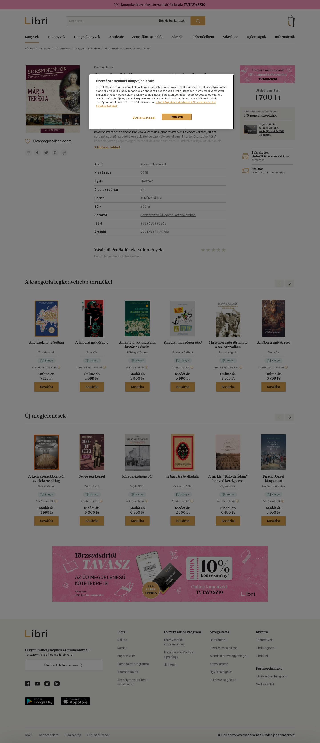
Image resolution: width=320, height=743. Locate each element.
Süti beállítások (144, 117)
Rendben (176, 116)
